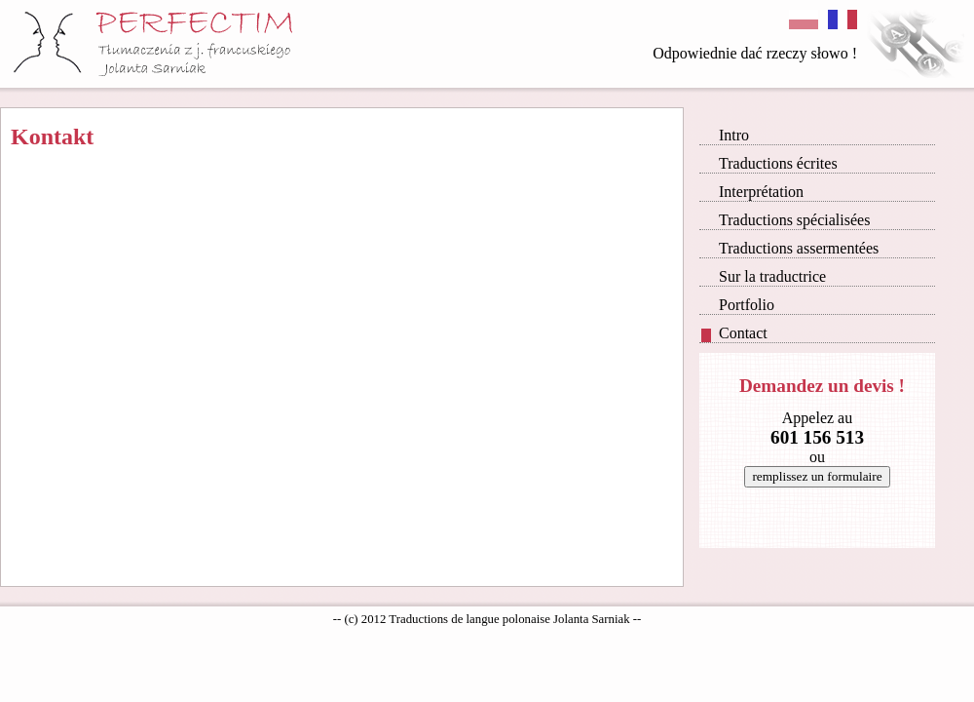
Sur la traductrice (763, 276)
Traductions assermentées (790, 248)
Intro (725, 135)
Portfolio (737, 304)
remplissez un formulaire (816, 476)
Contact (734, 334)
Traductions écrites (769, 163)
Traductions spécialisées (785, 220)
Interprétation (752, 191)
